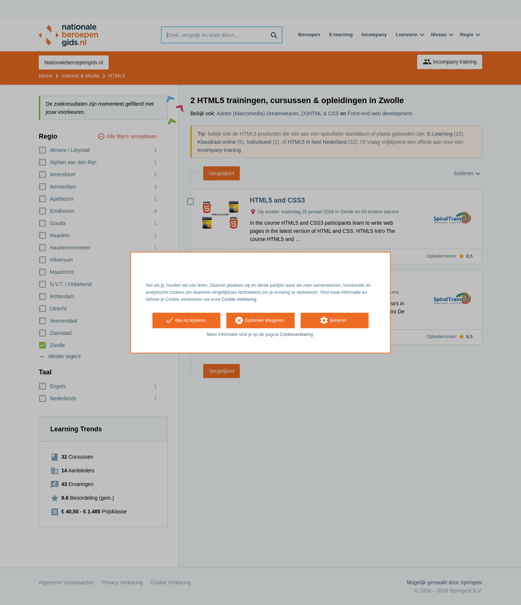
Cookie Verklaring (239, 299)
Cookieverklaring (296, 334)
